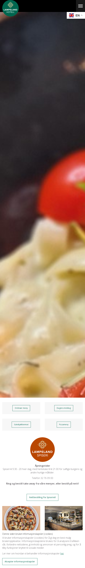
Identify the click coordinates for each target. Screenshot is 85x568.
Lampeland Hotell (10, 15)
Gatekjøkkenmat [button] (21, 424)
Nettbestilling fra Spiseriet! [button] (42, 497)
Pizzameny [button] (64, 424)
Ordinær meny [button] (21, 408)
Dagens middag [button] (64, 408)
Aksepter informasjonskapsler (20, 561)
